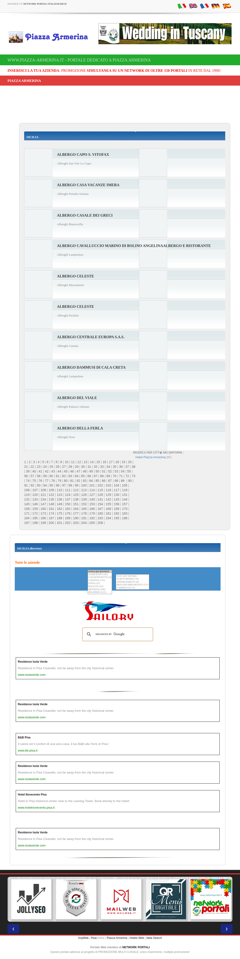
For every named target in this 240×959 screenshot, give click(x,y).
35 (114, 467)
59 (45, 476)
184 (27, 518)
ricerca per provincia (100, 571)
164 (76, 509)
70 (114, 476)
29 (77, 467)
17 (111, 462)
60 (51, 476)
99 (77, 485)
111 (67, 490)
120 (35, 495)
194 (108, 518)
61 (58, 476)
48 (85, 471)
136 (59, 499)
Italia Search (154, 938)
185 (35, 518)
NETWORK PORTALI (136, 947)
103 (108, 485)
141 (100, 499)
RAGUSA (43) (100, 586)
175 (59, 513)
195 (116, 518)
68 (102, 476)
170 (124, 509)
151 (76, 504)
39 (28, 471)
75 (34, 481)
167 (100, 509)
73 (133, 476)
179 (92, 513)
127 (92, 495)
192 (92, 518)
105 (124, 485)
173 (43, 513)
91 (26, 485)
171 (27, 513)
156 (116, 504)
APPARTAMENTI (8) (132, 582)
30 (83, 467)
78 (53, 481)
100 (83, 485)
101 (92, 485)
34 (108, 467)
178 (83, 513)
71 (121, 476)
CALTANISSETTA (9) (100, 577)
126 (83, 495)
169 (116, 509)
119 (27, 495)
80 (66, 481)
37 (127, 467)
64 (77, 476)
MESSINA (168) (100, 589)
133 (35, 499)
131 (124, 495)
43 (53, 471)
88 (116, 481)
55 (129, 471)
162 (59, 509)
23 (39, 467)
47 (78, 471)
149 (59, 504)
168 (108, 509)
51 (104, 471)
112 (76, 490)
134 (43, 499)
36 (121, 467)
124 (67, 495)
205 (92, 523)
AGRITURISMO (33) (132, 579)
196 (124, 518)
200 (51, 523)
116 (108, 490)
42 (47, 471)
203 (76, 523)
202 (67, 523)
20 (130, 462)
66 (89, 476)
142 (108, 499)
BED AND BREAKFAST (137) (132, 584)
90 (130, 481)
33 (102, 467)
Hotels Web (137, 938)
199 (43, 523)
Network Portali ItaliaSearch (45, 3)
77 (47, 481)
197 (27, 523)
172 (35, 513)
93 (39, 485)
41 (40, 471)
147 (43, 504)
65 (83, 476)
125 (76, 495)
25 (51, 467)
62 (64, 476)
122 (51, 495)
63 (70, 476)
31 (89, 467)
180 (100, 513)
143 (116, 499)
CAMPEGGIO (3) (132, 587)
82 (78, 481)
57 (32, 476)
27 (64, 467)
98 (70, 485)
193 (100, 518)
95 (51, 485)
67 (96, 476)
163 (67, 509)
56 (26, 476)
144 (124, 499)
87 (110, 481)
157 (124, 504)
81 (72, 481)
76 (40, 481)
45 (66, 471)
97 (64, 485)
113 (83, 490)
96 (58, 485)
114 (92, 490)
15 (98, 462)
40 (34, 471)
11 (73, 462)
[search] (117, 634)
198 (35, 523)
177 (76, 513)
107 (35, 490)
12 (79, 462)
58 (39, 476)
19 (123, 462)
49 (91, 471)
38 (133, 467)
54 (123, 471)
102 (100, 485)
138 (76, 499)
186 (43, 518)
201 (59, 523)
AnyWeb (83, 938)
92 (32, 485)
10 (66, 462)
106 (27, 490)
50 (97, 471)
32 (96, 467)
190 (76, 518)
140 (92, 499)
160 (43, 509)
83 (85, 481)
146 (35, 504)
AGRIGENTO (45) (100, 574)
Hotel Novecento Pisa (32, 794)
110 (59, 490)
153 (92, 504)
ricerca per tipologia (132, 576)
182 (116, 513)
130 (116, 495)
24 (45, 467)
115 (100, 490)
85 (97, 481)
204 (83, 523)
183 (124, 513)
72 (127, 476)
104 (116, 485)
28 (70, 467)
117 (116, 490)
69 (108, 476)
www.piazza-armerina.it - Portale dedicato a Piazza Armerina (79, 60)
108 (43, 490)
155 (108, 504)
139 (83, 499)
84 (91, 481)
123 (59, 495)
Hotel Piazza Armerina (150, 457)
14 (92, 462)
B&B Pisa (24, 737)
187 (51, 518)
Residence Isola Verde (33, 661)
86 (104, 481)
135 (51, 499)
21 (26, 467)
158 (27, 509)
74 (28, 481)
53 (116, 471)
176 (67, 513)
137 (67, 499)
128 (100, 495)
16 (104, 462)
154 (100, 504)
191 (83, 518)
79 (59, 481)
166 (92, 509)
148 (51, 504)
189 (67, 518)
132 (27, 499)
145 (27, 504)
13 (85, 462)
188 (59, 518)
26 (58, 467)
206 (100, 523)
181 (108, 513)
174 (51, 513)
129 (108, 495)
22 (32, 467)
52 (110, 471)
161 (51, 509)
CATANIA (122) (100, 580)
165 (83, 509)
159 (35, 509)
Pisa (93, 938)
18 (117, 462)
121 (43, 495)
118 (124, 490)
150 (67, 504)
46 (72, 471)
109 (51, 490)
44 (59, 471)
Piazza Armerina (117, 938)
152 (83, 504)
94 (45, 485)
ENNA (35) (100, 583)
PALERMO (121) (100, 592)
